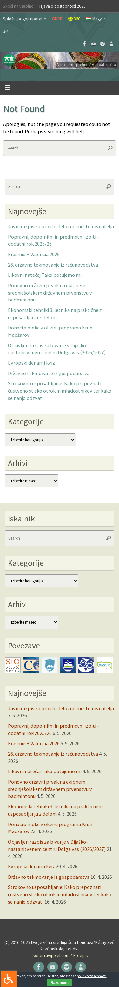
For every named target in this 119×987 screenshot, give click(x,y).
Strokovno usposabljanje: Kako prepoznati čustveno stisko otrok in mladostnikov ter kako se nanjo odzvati (59, 390)
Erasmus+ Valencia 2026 (34, 254)
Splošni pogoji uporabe (24, 19)
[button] (59, 60)
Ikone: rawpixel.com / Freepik (59, 955)
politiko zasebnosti (92, 975)
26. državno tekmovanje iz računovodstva (53, 265)
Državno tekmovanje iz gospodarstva (48, 373)
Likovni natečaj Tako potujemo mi (45, 275)
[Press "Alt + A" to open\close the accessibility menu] (8, 978)
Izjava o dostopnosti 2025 (62, 6)
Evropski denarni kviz (31, 363)
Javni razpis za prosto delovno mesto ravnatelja (61, 226)
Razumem (59, 982)
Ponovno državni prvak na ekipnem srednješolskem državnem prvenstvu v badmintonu (50, 292)
